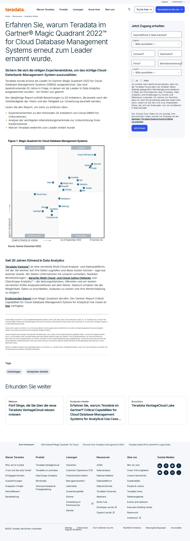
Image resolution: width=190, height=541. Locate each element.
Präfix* (136, 40)
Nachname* (166, 54)
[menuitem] (129, 9)
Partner (70, 496)
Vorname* (138, 54)
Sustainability (133, 480)
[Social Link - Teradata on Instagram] (172, 472)
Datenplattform (104, 480)
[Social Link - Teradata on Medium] (172, 465)
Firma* (137, 63)
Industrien (71, 464)
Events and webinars (137, 501)
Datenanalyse (103, 470)
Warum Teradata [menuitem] (45, 9)
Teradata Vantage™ (17, 266)
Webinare (101, 496)
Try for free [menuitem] (142, 9)
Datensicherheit (104, 485)
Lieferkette (71, 485)
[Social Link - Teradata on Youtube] (159, 472)
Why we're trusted (14, 464)
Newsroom (132, 512)
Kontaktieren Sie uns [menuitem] (168, 9)
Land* (136, 69)
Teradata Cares (134, 491)
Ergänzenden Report (18, 298)
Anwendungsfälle (75, 491)
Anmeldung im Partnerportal (73, 503)
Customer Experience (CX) (79, 470)
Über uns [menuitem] (110, 9)
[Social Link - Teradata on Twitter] (178, 465)
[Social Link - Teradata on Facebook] (166, 472)
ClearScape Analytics (46, 475)
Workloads (41, 480)
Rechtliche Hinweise (132, 527)
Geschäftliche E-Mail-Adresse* (150, 35)
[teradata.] (15, 9)
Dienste (69, 510)
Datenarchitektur (105, 475)
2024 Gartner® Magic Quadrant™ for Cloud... (60, 444)
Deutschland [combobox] (177, 2)
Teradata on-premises (47, 470)
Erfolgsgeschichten (14, 475)
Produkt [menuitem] (64, 9)
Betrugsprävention (75, 480)
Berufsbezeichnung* (171, 63)
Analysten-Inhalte (37, 371)
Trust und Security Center (18, 470)
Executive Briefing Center (139, 507)
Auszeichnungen (13, 480)
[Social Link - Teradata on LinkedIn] (159, 465)
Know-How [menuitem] (94, 9)
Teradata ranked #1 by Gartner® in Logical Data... (150, 444)
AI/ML (100, 464)
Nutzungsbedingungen (156, 527)
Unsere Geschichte (136, 475)
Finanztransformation (77, 475)
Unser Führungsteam (137, 470)
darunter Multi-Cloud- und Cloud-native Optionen (60, 277)
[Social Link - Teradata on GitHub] (166, 465)
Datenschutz (82, 527)
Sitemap (68, 527)
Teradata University (106, 491)
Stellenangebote (135, 496)
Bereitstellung (12, 496)
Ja (136, 80)
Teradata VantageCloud (47, 464)
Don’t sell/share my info (103, 527)
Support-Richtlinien (73, 529)
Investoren (132, 517)
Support (165, 2)
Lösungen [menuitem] (78, 9)
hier (7, 305)
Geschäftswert (12, 491)
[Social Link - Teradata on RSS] (178, 472)
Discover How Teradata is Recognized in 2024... (104, 444)
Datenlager (14, 371)
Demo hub (102, 501)
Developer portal (105, 507)
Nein (146, 80)
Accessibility (176, 527)
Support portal (104, 512)
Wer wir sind (133, 464)
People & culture (135, 485)
